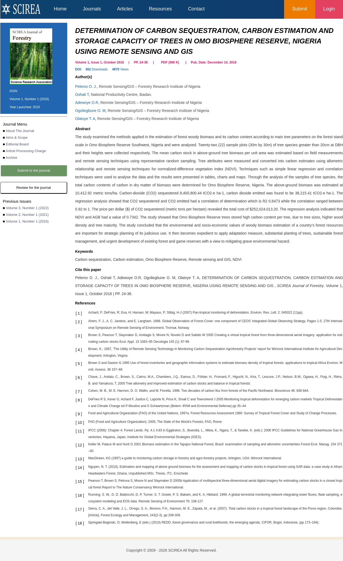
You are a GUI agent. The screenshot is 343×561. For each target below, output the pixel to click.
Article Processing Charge (26, 151)
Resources (160, 9)
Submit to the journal (33, 170)
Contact (196, 9)
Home (60, 9)
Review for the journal (33, 188)
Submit (299, 9)
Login (329, 9)
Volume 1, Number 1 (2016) (27, 221)
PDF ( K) (170, 62)
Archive (11, 158)
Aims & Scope (17, 137)
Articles (125, 9)
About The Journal (20, 131)
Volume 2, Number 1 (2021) (27, 215)
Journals (92, 9)
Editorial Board (17, 144)
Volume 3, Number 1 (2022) (27, 208)
